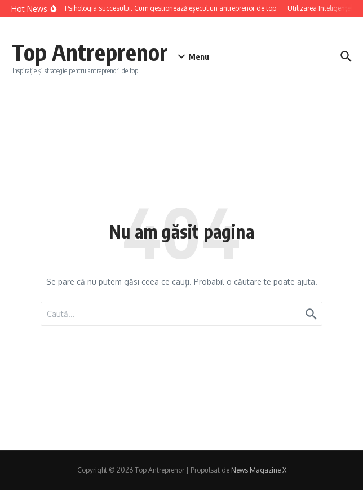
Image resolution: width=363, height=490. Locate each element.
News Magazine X (258, 470)
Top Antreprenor (89, 52)
